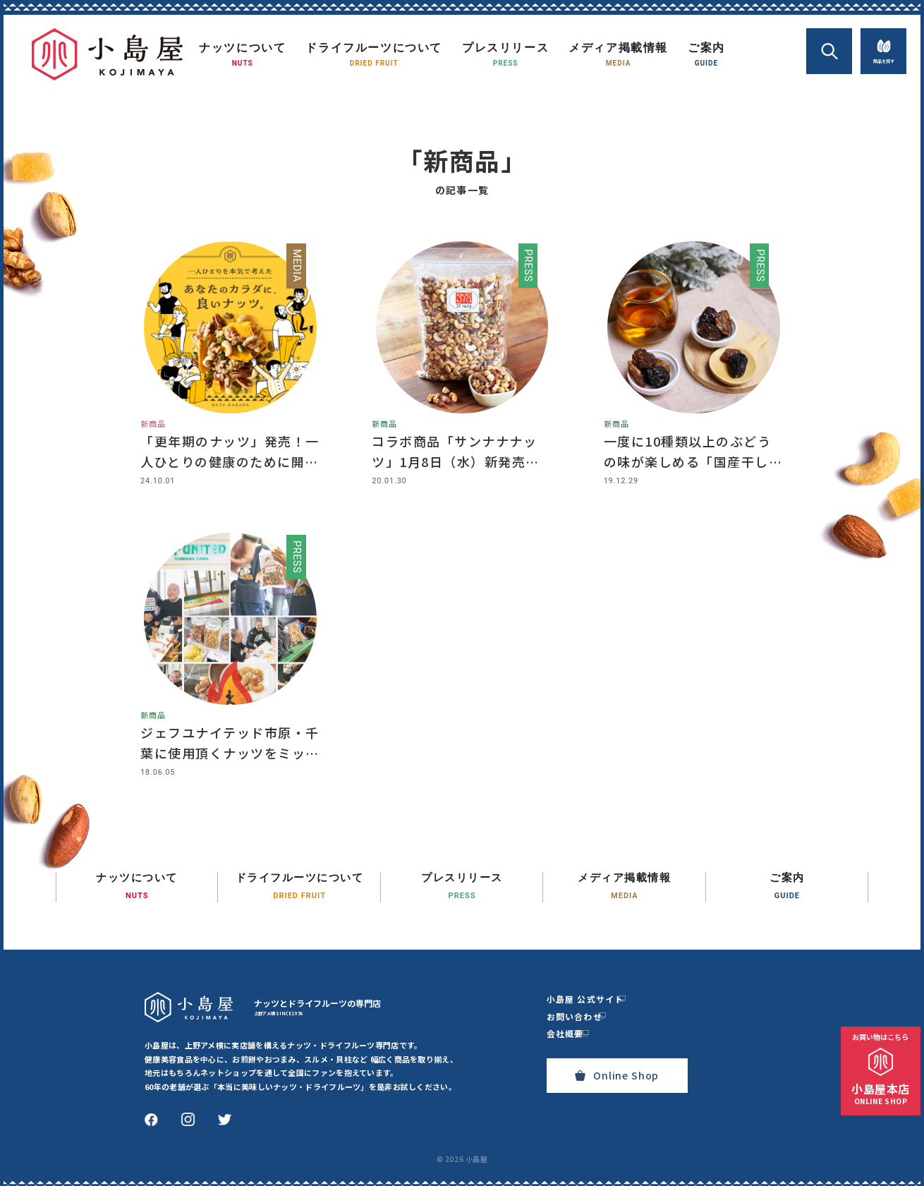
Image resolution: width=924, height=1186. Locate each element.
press (527, 267)
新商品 (153, 420)
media (294, 267)
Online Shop (617, 1070)
